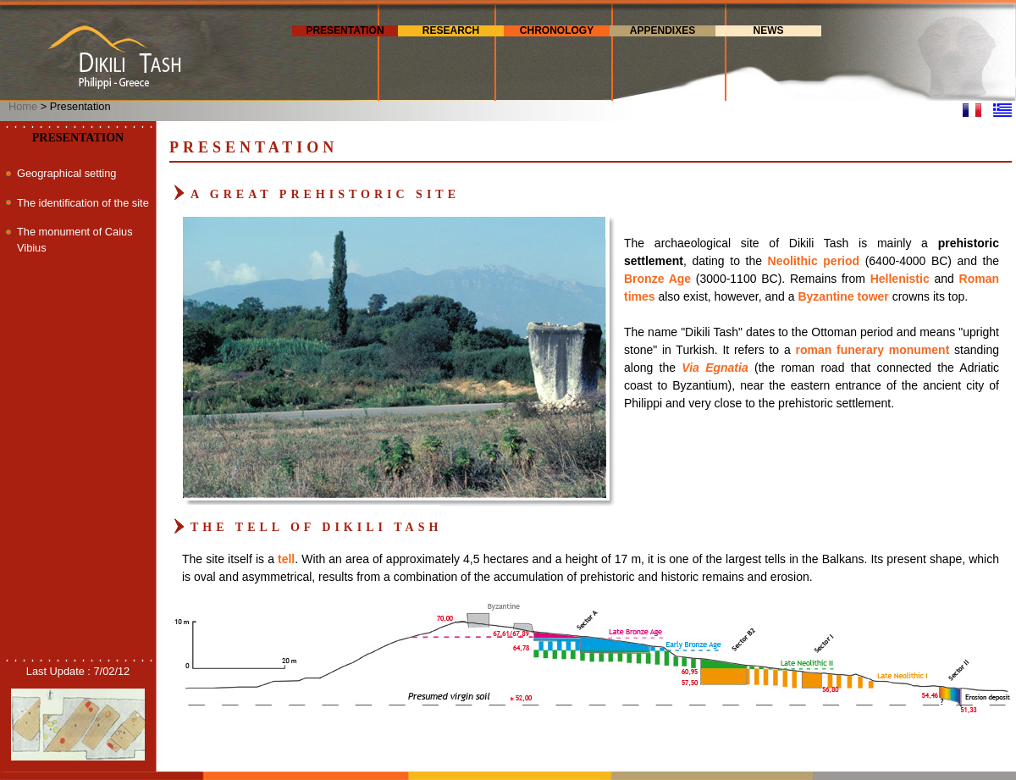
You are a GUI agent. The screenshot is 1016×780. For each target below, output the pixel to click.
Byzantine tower (843, 296)
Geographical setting (66, 173)
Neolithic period (814, 261)
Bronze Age (657, 278)
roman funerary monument (872, 350)
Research (450, 30)
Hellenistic (900, 278)
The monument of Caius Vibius (75, 239)
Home (22, 106)
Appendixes (662, 30)
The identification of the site (83, 202)
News (769, 30)
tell (286, 559)
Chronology (557, 30)
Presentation (345, 30)
